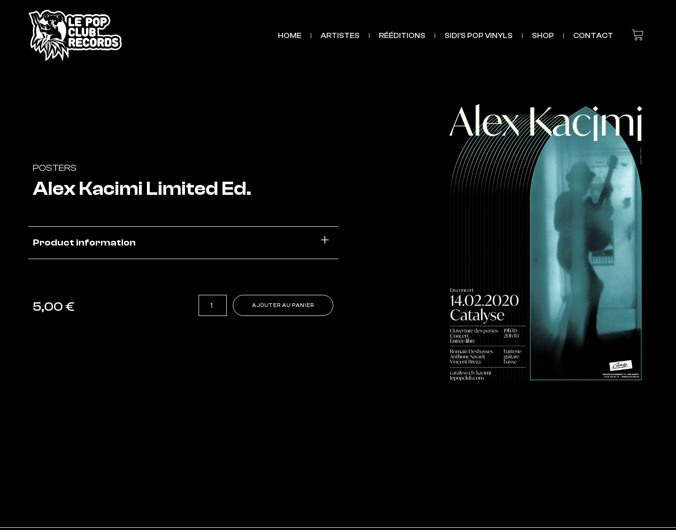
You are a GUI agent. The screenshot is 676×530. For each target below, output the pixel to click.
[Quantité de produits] (203, 305)
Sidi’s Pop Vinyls (479, 35)
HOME (289, 35)
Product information (84, 242)
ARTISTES (340, 35)
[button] (183, 243)
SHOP (543, 35)
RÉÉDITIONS (402, 35)
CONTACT (593, 35)
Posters (55, 167)
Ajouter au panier (279, 305)
